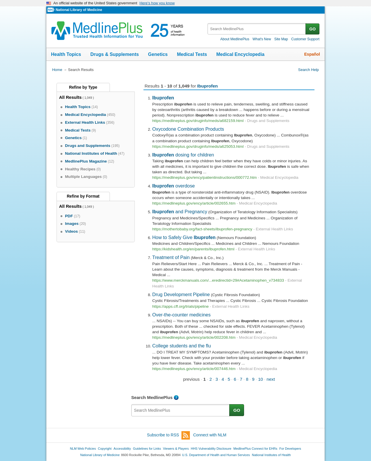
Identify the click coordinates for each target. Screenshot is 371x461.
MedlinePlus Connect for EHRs (255, 448)
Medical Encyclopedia (240, 54)
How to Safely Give (183, 237)
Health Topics (66, 54)
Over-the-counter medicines (181, 314)
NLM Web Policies (83, 448)
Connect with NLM (209, 435)
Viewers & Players (176, 448)
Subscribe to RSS (168, 435)
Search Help (308, 70)
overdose (173, 185)
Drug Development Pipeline (181, 294)
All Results (70, 97)
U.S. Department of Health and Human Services (216, 455)
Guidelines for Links (147, 448)
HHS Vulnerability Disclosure (211, 448)
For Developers (290, 448)
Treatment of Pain (171, 257)
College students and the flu (181, 345)
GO (312, 29)
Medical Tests (192, 54)
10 (260, 379)
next (271, 379)
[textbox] (257, 28)
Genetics (158, 54)
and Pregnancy (179, 211)
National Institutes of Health (271, 455)
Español (312, 54)
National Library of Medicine (79, 10)
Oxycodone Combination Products (188, 129)
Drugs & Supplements (114, 54)
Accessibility (122, 448)
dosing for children (183, 154)
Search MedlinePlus (152, 397)
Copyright (105, 448)
